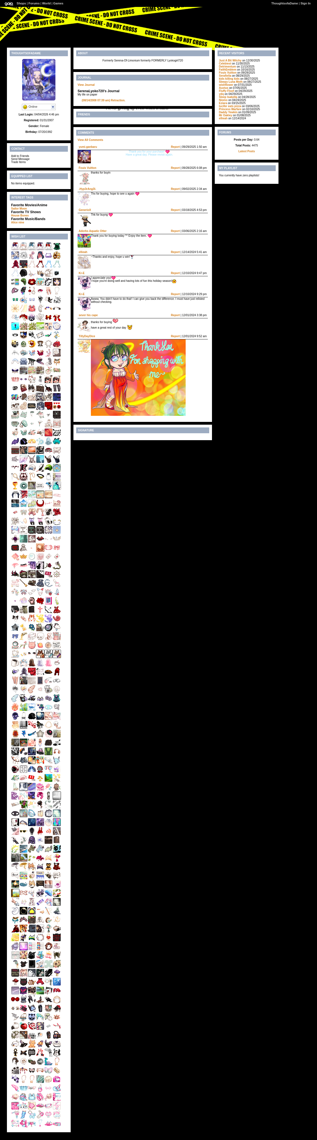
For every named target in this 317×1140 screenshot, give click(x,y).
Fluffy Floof (226, 90)
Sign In (305, 3)
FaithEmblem (227, 69)
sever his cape (88, 315)
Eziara (223, 103)
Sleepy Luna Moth (231, 81)
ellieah (83, 252)
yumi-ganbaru (88, 146)
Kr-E (82, 273)
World (46, 3)
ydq (221, 94)
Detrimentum (227, 66)
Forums (34, 3)
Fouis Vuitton (87, 167)
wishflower (226, 84)
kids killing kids (229, 78)
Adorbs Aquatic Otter (93, 231)
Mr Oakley (226, 115)
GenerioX (85, 210)
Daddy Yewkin (228, 112)
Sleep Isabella (228, 97)
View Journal (86, 84)
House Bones (20, 215)
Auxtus (223, 87)
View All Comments (90, 139)
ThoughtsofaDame (284, 3)
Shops (21, 3)
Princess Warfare (230, 109)
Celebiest (225, 63)
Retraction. (103, 100)
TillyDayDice (87, 336)
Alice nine (17, 222)
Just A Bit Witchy (230, 60)
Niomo (223, 100)
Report (175, 146)
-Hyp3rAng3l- (87, 188)
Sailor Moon (19, 208)
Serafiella (225, 75)
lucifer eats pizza (230, 106)
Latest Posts (246, 151)
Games (58, 3)
